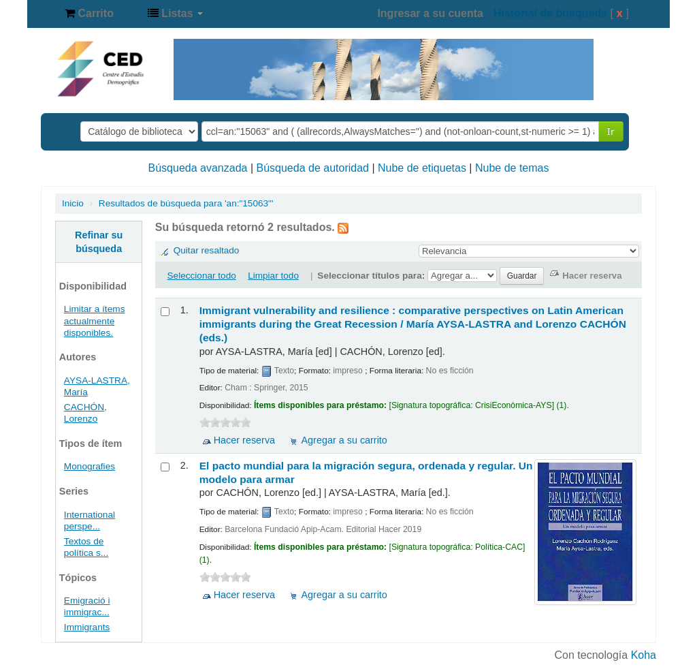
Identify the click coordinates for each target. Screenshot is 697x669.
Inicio (73, 203)
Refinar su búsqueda (99, 242)
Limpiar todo (273, 275)
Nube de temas (512, 168)
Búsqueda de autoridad (313, 168)
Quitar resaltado (207, 250)
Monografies (89, 466)
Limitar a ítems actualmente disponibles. (94, 320)
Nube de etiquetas (422, 168)
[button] (89, 13)
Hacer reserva (244, 440)
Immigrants (87, 627)
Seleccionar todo (201, 275)
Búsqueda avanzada (198, 168)
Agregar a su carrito (344, 440)
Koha (643, 655)
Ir (611, 131)
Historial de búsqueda (550, 13)
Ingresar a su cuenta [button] (430, 13)
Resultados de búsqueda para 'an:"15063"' (186, 203)
